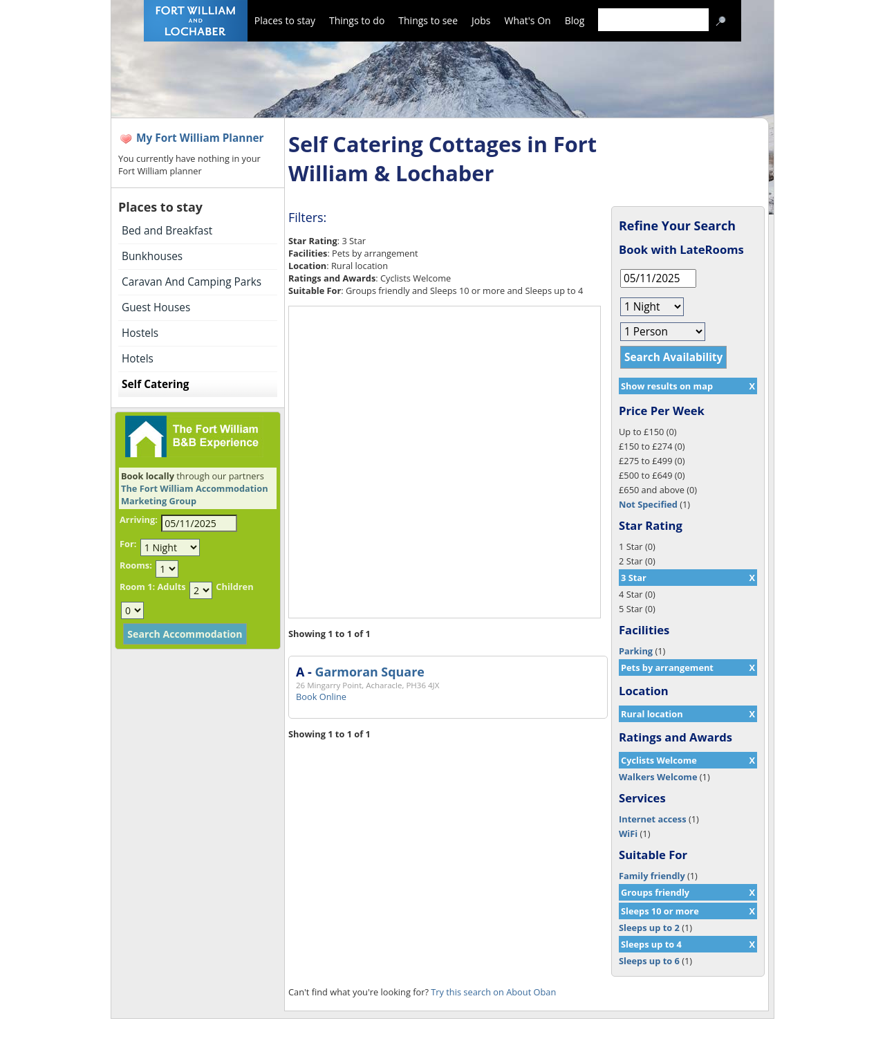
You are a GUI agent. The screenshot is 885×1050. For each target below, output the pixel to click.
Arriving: (139, 519)
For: (128, 543)
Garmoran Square (369, 671)
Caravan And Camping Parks (191, 282)
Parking (636, 651)
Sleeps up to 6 (649, 961)
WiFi (628, 833)
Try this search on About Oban (493, 992)
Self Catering (155, 384)
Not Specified (648, 504)
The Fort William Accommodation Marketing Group (194, 494)
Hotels (137, 358)
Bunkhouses (152, 256)
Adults (171, 586)
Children (234, 586)
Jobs (481, 20)
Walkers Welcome (658, 777)
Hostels (140, 333)
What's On (528, 20)
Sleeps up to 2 (649, 927)
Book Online (321, 696)
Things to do (356, 20)
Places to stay (284, 20)
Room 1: (137, 586)
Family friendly (652, 875)
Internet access (653, 819)
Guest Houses (156, 307)
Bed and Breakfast (167, 230)
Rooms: (136, 565)
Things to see (428, 20)
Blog (575, 20)
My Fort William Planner (200, 138)
